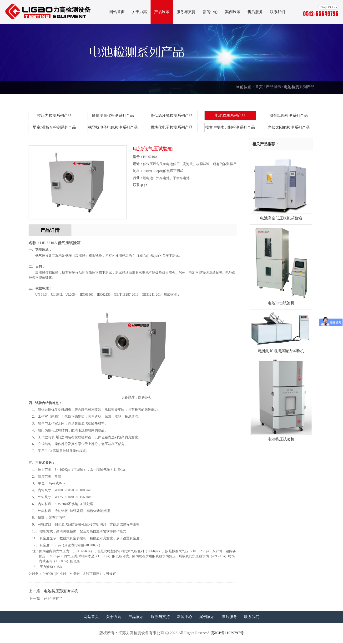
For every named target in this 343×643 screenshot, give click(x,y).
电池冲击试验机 (281, 301)
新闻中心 (210, 12)
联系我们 (277, 12)
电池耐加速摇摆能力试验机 (281, 349)
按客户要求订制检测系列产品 (230, 127)
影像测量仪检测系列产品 (113, 115)
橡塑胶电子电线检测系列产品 (113, 127)
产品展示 (161, 12)
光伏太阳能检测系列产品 (289, 127)
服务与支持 (186, 12)
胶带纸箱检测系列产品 (289, 115)
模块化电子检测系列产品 (171, 127)
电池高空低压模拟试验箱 (281, 216)
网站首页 (117, 12)
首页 (259, 87)
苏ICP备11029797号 (227, 633)
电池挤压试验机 (281, 437)
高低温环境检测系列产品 (171, 115)
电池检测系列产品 (299, 87)
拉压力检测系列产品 (54, 115)
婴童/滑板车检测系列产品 (54, 127)
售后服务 (255, 12)
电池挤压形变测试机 (61, 591)
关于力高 (139, 12)
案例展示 (232, 12)
